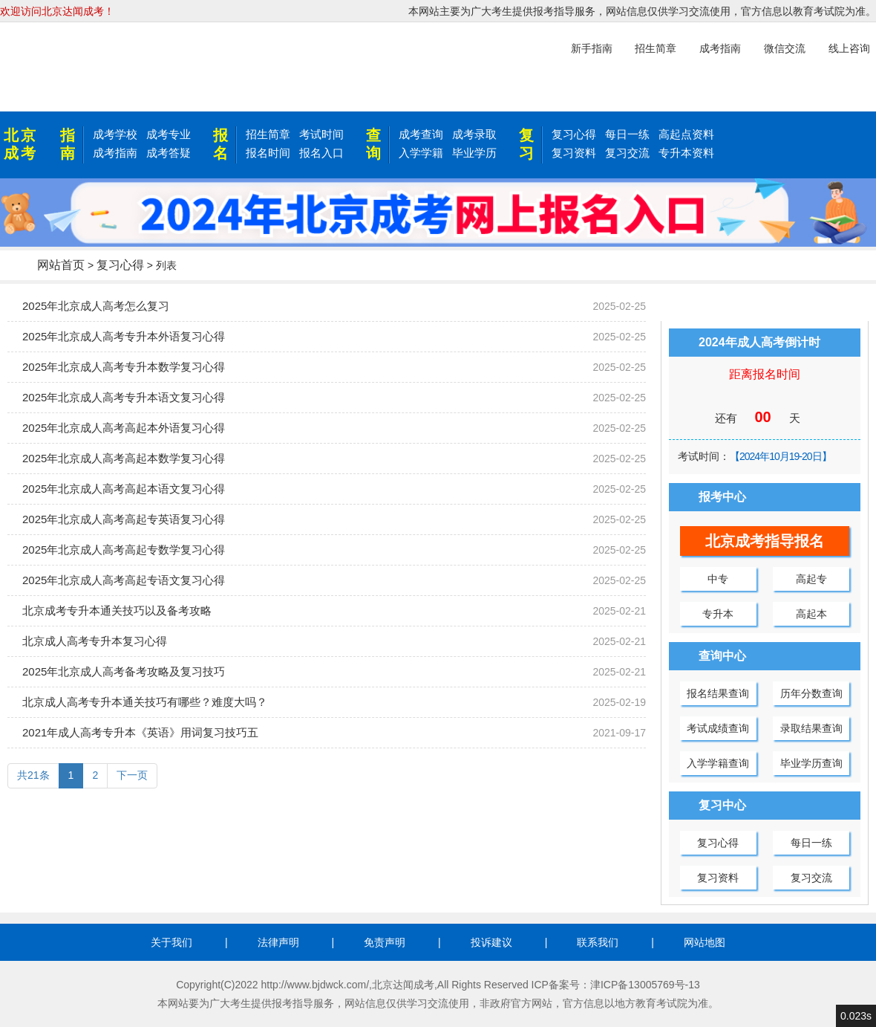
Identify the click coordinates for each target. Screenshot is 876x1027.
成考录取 (474, 134)
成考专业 (168, 134)
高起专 (811, 579)
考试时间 (321, 134)
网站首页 (61, 265)
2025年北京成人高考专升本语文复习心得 (123, 397)
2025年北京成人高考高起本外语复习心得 (123, 427)
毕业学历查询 (811, 763)
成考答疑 (168, 152)
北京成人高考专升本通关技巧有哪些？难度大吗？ (144, 702)
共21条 (33, 775)
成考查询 (421, 134)
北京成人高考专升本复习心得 (94, 641)
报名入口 (321, 152)
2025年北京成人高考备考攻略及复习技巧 (123, 671)
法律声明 (278, 942)
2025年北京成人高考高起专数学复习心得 (123, 549)
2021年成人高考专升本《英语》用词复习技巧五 (140, 732)
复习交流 (627, 152)
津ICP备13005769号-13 (645, 985)
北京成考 (21, 144)
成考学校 (115, 134)
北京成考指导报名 (764, 541)
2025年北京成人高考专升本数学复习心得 (123, 366)
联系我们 (597, 942)
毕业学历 (474, 152)
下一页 (132, 775)
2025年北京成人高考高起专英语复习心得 (123, 519)
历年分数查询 (811, 693)
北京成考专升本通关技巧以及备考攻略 (117, 610)
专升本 (717, 614)
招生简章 (268, 134)
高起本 (811, 614)
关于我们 (171, 942)
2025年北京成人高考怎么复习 (95, 305)
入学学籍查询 (718, 763)
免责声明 (384, 942)
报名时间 (268, 152)
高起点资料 (686, 134)
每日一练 (627, 134)
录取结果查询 (811, 728)
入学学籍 (421, 152)
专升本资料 (686, 152)
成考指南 (115, 152)
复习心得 (574, 134)
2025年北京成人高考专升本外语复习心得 (123, 336)
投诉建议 (491, 942)
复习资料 (574, 152)
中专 (717, 579)
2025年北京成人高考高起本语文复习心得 (123, 488)
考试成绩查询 (718, 728)
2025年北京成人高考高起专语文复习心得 (123, 580)
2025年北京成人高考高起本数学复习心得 (123, 458)
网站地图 (704, 942)
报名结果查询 (718, 693)
